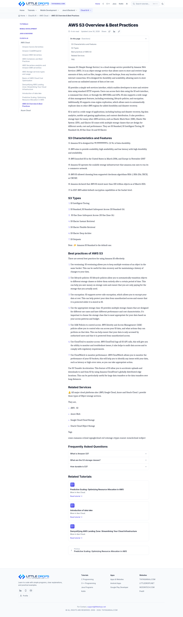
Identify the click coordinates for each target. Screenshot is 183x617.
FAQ (73, 59)
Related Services (77, 56)
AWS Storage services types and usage (33, 73)
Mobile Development (49, 10)
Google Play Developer (119, 587)
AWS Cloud (43, 16)
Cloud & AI (86, 10)
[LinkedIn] (20, 590)
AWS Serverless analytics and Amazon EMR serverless (34, 66)
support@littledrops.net (96, 607)
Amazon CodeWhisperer (31, 51)
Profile (24, 596)
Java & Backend (69, 10)
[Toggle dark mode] (162, 4)
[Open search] (145, 3)
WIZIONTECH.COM (146, 587)
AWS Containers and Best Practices (32, 60)
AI (127, 4)
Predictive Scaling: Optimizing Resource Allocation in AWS (34, 98)
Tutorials (32, 10)
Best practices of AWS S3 (81, 52)
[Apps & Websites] (26, 590)
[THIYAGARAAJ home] (42, 4)
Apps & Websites (117, 579)
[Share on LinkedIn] (114, 31)
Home (97, 4)
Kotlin (121, 4)
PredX (141, 591)
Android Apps (115, 583)
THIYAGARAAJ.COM (147, 579)
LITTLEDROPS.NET (146, 583)
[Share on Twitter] (109, 31)
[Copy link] (119, 31)
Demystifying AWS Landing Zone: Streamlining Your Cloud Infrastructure (34, 87)
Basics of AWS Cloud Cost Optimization (32, 79)
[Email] (31, 590)
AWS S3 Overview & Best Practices (32, 105)
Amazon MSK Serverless (32, 55)
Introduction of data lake (31, 93)
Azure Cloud (26, 110)
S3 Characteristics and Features (83, 44)
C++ (108, 4)
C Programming (87, 579)
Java (114, 4)
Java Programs (87, 587)
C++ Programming (88, 583)
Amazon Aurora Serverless (32, 47)
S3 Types (75, 48)
